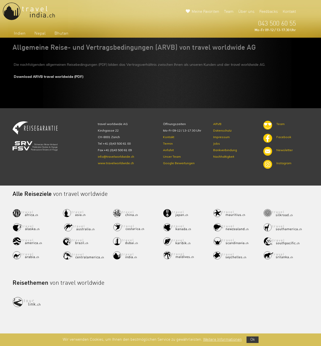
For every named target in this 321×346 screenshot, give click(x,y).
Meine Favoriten (205, 12)
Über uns (246, 12)
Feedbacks (268, 12)
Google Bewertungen (179, 163)
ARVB (217, 124)
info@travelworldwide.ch (116, 156)
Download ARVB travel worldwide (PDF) (49, 76)
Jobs (216, 143)
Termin (168, 143)
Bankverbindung (225, 150)
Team (228, 12)
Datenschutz (222, 130)
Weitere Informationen (222, 340)
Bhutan (61, 33)
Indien (20, 33)
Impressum (221, 137)
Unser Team (172, 156)
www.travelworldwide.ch (116, 163)
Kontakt (289, 12)
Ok (252, 340)
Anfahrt (168, 150)
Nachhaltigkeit (223, 156)
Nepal (40, 33)
